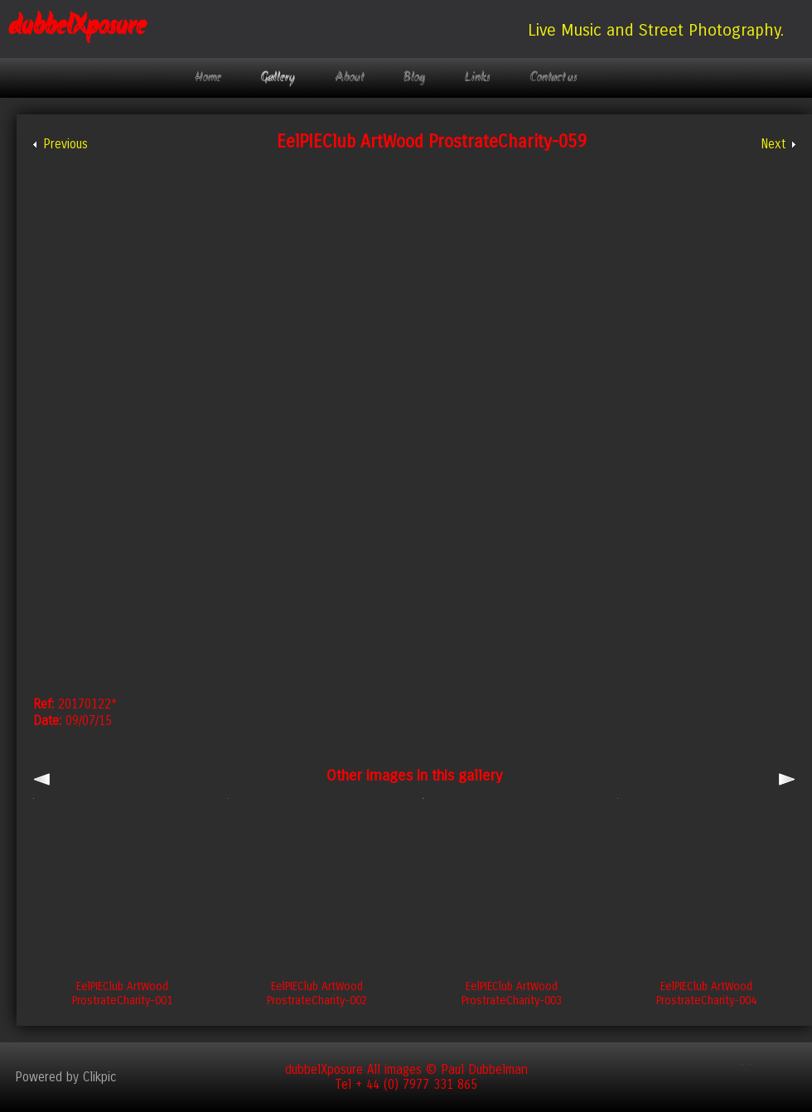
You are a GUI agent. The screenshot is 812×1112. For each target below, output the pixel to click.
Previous (65, 144)
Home (208, 77)
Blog (414, 77)
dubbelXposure (77, 27)
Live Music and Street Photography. (656, 30)
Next (773, 144)
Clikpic (100, 1077)
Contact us (554, 77)
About (349, 77)
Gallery (278, 77)
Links (478, 77)
